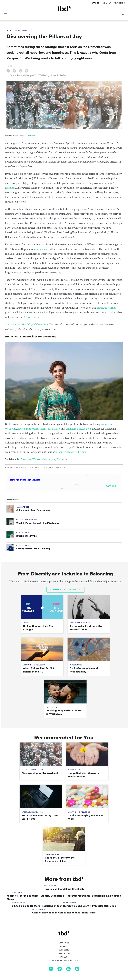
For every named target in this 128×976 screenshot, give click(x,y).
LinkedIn (62, 459)
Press (64, 957)
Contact (64, 943)
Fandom (10, 187)
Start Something (52, 854)
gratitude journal (106, 307)
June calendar (40, 249)
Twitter (37, 459)
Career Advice (22, 507)
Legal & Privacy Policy (64, 960)
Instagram (49, 459)
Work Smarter (52, 707)
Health (8, 468)
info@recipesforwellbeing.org (72, 451)
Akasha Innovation (28, 428)
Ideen (25, 623)
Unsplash (31, 135)
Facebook (26, 459)
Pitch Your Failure (50, 428)
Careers (64, 950)
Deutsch (108, 3)
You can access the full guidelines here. (26, 324)
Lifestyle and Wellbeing (17, 30)
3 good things (31, 317)
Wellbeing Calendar (54, 468)
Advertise (64, 953)
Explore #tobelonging (65, 589)
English (120, 3)
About (64, 946)
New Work (21, 468)
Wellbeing (35, 468)
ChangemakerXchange (78, 428)
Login (96, 3)
